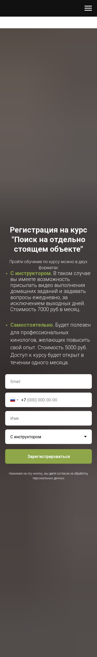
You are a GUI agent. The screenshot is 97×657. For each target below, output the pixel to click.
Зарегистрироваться (48, 456)
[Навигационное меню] (88, 8)
